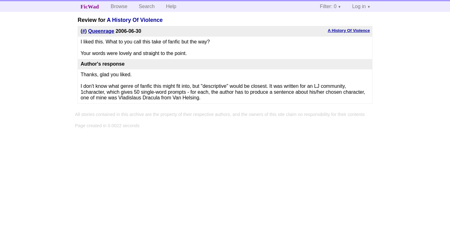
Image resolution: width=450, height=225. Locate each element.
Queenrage (101, 31)
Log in (359, 6)
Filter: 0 (328, 6)
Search (147, 6)
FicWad (90, 6)
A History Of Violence (135, 20)
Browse (119, 6)
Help (171, 6)
